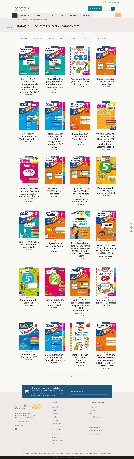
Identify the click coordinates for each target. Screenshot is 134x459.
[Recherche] (107, 8)
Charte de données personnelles (48, 453)
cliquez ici (53, 395)
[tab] (14, 15)
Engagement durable (78, 453)
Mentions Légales (65, 453)
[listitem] (23, 2)
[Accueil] (22, 8)
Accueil (18, 19)
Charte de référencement (30, 453)
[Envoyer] (107, 392)
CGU (86, 453)
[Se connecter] (114, 8)
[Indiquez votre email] (87, 391)
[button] (95, 8)
